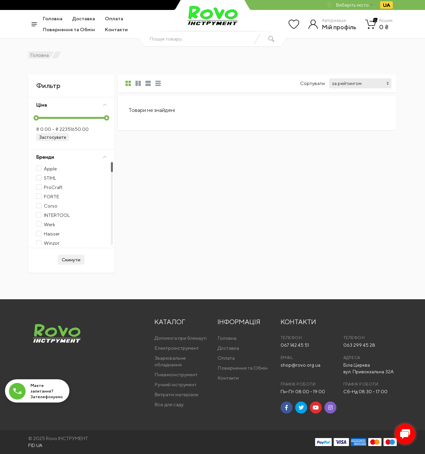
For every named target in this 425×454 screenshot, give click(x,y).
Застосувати (52, 137)
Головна (52, 18)
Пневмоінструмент (176, 374)
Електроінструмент (176, 348)
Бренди (71, 157)
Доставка (83, 18)
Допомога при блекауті (180, 338)
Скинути (71, 259)
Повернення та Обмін (69, 29)
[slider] (36, 118)
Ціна (71, 105)
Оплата (114, 18)
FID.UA (35, 445)
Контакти (116, 29)
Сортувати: (313, 83)
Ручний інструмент (175, 384)
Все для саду (169, 404)
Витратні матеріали (176, 394)
